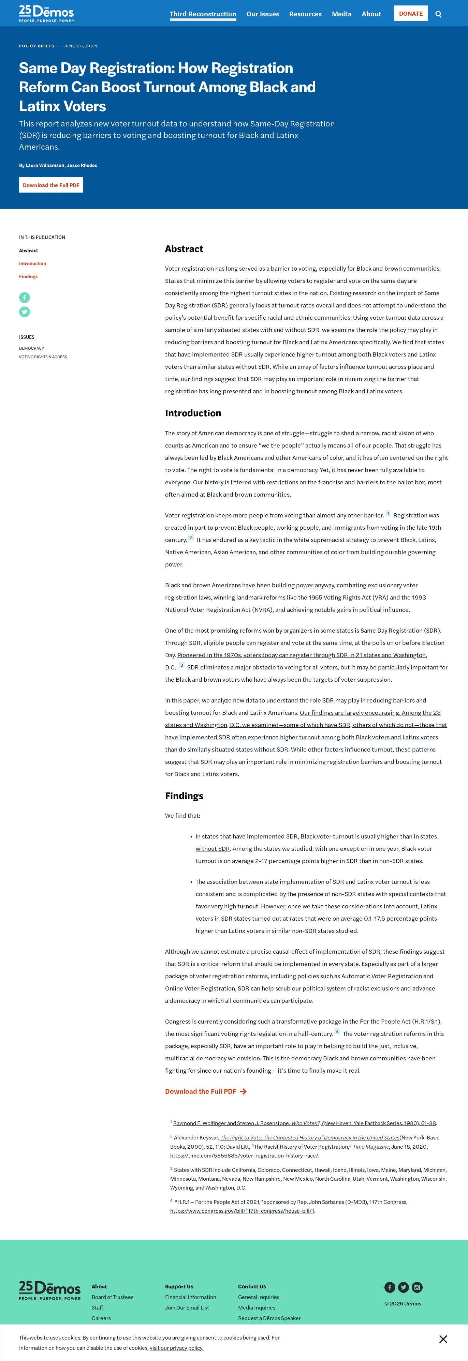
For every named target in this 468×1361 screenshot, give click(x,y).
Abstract (28, 250)
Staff (97, 1307)
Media (342, 13)
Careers (101, 1318)
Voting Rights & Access (43, 356)
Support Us (179, 1286)
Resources (305, 13)
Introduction (32, 263)
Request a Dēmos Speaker (269, 1318)
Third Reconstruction (203, 13)
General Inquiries (258, 1297)
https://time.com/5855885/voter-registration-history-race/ (244, 1155)
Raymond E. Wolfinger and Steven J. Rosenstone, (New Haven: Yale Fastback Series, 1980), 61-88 (304, 1123)
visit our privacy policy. (177, 1347)
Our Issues (263, 13)
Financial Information (190, 1297)
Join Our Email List (187, 1307)
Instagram (417, 1287)
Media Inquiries (256, 1307)
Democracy (31, 348)
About (371, 13)
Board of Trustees (112, 1297)
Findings (28, 276)
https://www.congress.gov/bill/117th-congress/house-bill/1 (242, 1210)
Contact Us (252, 1286)
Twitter (403, 1287)
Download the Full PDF (51, 185)
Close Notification (435, 1343)
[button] (24, 297)
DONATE (411, 13)
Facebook (389, 1287)
